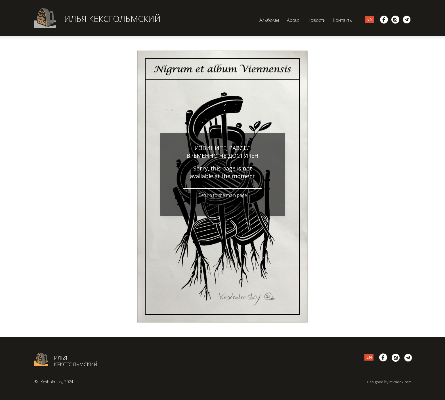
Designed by (378, 381)
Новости (316, 20)
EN (370, 19)
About (293, 20)
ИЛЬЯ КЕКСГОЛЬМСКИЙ (112, 18)
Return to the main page (222, 195)
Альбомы (269, 20)
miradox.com (400, 381)
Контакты (342, 20)
